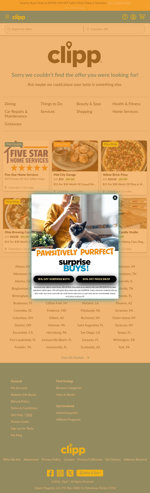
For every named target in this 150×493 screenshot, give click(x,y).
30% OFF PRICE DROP (96, 279)
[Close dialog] (115, 197)
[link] (75, 234)
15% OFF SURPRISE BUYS (54, 279)
